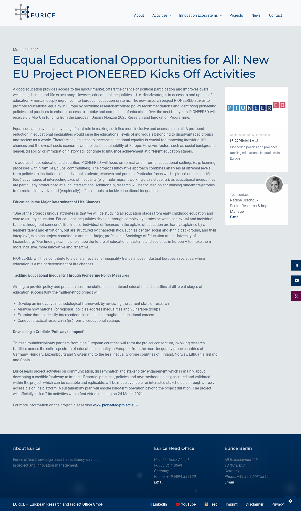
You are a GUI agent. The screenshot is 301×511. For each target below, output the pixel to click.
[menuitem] (139, 15)
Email (158, 482)
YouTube (185, 504)
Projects (236, 15)
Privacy (278, 504)
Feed (211, 504)
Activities (159, 15)
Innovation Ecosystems (198, 15)
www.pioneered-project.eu (114, 405)
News (256, 15)
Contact (275, 15)
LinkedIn (158, 504)
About (139, 15)
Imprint (232, 504)
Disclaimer (254, 504)
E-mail (235, 217)
